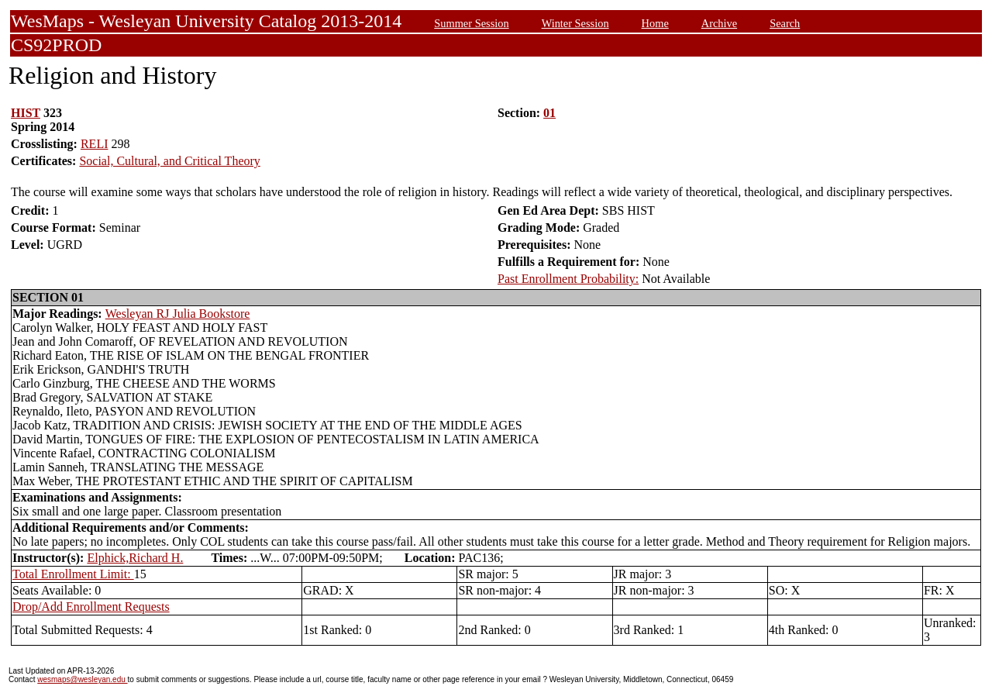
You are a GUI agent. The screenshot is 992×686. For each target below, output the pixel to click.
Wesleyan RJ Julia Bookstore (177, 313)
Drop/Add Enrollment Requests (91, 606)
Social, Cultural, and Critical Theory (169, 160)
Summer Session (471, 23)
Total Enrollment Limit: (73, 574)
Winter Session (575, 23)
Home (655, 23)
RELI (94, 143)
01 (549, 112)
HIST (25, 112)
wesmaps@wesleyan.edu (82, 679)
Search (785, 23)
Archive (719, 23)
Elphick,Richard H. (135, 557)
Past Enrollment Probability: (568, 278)
